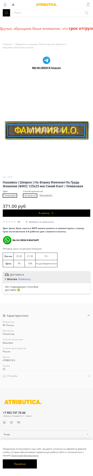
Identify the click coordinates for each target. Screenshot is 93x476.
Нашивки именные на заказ (18, 47)
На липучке (30, 195)
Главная (7, 44)
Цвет (5, 191)
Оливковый (10, 195)
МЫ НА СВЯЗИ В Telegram (46, 67)
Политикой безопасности (25, 455)
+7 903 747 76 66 (14, 413)
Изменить (24, 279)
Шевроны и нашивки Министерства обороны (40, 44)
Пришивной (46, 195)
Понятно (20, 464)
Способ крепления (33, 191)
